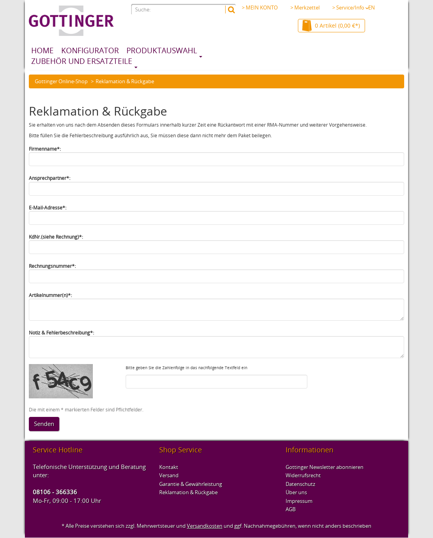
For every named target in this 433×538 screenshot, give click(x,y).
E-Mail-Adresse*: (47, 207)
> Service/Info (350, 7)
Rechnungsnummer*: (52, 266)
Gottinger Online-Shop (61, 81)
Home (42, 50)
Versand (169, 475)
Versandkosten (204, 525)
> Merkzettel (305, 7)
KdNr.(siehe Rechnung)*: (56, 237)
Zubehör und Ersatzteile (81, 61)
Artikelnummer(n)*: (50, 295)
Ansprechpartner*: (49, 178)
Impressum (299, 500)
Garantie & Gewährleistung (190, 484)
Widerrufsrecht (303, 475)
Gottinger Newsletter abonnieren (324, 467)
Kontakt (168, 467)
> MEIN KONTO (260, 7)
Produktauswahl (161, 50)
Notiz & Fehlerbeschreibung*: (61, 332)
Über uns (296, 492)
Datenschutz (300, 484)
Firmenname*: (45, 149)
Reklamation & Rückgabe (188, 492)
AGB (291, 509)
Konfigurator (90, 50)
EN (371, 7)
